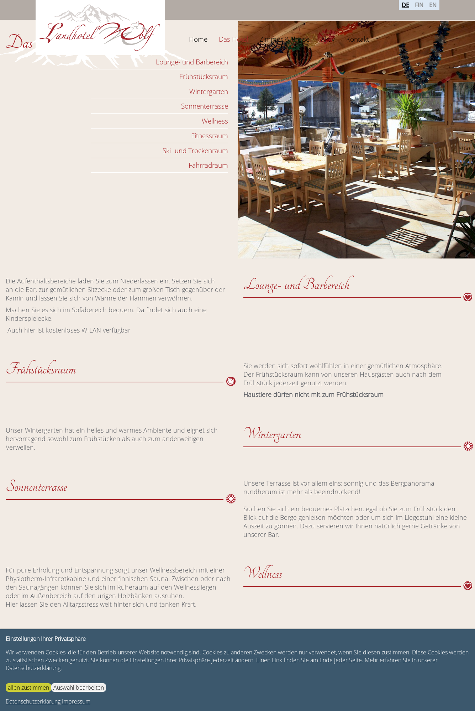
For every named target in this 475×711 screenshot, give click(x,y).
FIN (419, 10)
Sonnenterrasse (204, 106)
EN (433, 10)
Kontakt (357, 39)
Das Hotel (233, 39)
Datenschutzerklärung (33, 701)
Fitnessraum (209, 135)
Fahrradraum (208, 165)
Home (198, 39)
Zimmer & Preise (284, 39)
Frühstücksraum (203, 76)
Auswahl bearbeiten (78, 687)
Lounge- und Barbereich (192, 62)
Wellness (215, 121)
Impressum (76, 701)
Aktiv (328, 39)
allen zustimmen (28, 687)
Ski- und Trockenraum (195, 150)
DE (405, 10)
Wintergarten (208, 91)
